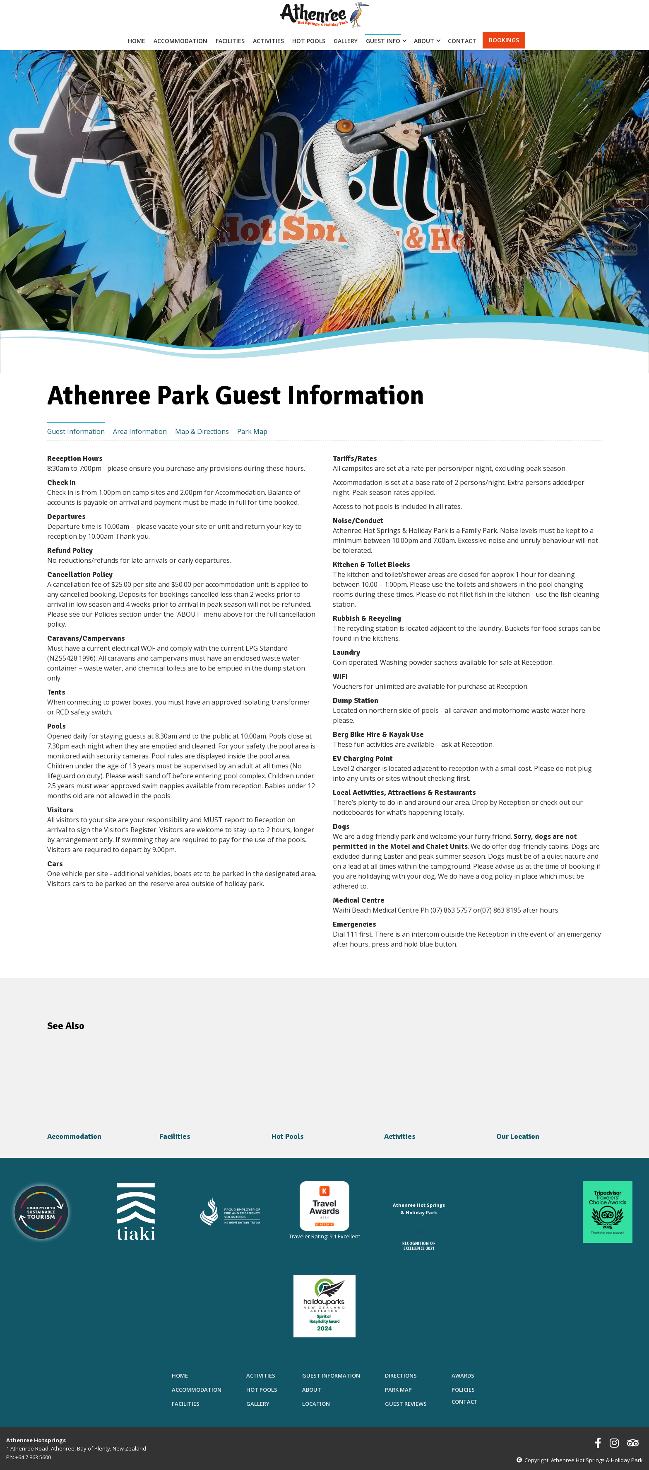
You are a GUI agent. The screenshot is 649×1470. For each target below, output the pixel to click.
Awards (463, 1375)
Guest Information (76, 431)
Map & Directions (202, 431)
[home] (324, 15)
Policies (463, 1389)
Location (316, 1403)
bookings (504, 40)
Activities (268, 41)
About (311, 1389)
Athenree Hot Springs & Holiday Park (419, 1209)
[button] (384, 40)
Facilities (230, 41)
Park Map (252, 431)
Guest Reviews (406, 1403)
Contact (462, 41)
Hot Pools (308, 41)
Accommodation (180, 41)
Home (136, 41)
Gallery (346, 41)
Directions (401, 1375)
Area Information (140, 431)
